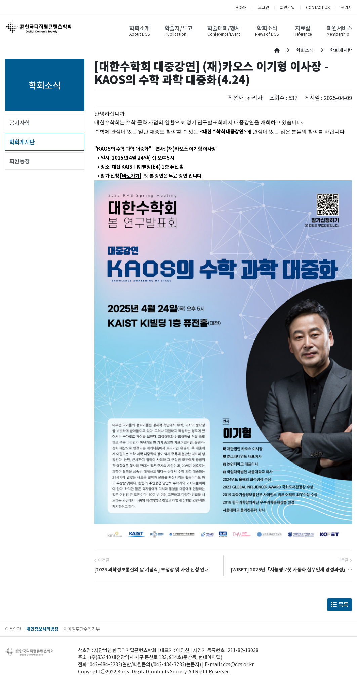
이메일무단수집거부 (82, 629)
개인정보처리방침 (42, 629)
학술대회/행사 (223, 28)
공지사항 (19, 122)
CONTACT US (318, 7)
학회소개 (139, 28)
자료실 (302, 28)
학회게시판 (22, 141)
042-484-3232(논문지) (177, 664)
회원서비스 (339, 28)
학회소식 (267, 28)
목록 (339, 604)
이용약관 (13, 629)
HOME (241, 7)
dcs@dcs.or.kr (238, 664)
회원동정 (19, 161)
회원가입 (287, 7)
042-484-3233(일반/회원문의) (121, 664)
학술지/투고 (178, 28)
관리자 (346, 7)
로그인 (263, 7)
